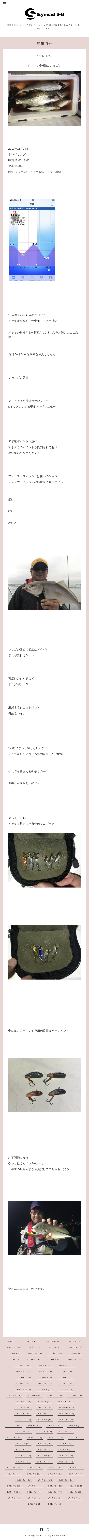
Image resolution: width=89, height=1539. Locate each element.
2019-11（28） (56, 1467)
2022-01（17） (66, 1419)
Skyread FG (37, 1535)
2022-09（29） (23, 1407)
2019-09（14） (14, 1474)
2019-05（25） (24, 1480)
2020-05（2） (66, 1455)
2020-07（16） (24, 1455)
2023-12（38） (45, 1377)
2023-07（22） (24, 1389)
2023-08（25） (66, 1383)
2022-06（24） (23, 1413)
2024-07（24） (23, 1365)
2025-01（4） (55, 1353)
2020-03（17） (45, 1461)
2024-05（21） (67, 1365)
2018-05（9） (35, 1498)
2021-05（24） (14, 1437)
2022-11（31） (45, 1401)
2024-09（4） (54, 1359)
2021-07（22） (45, 1431)
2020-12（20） (45, 1443)
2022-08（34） (45, 1407)
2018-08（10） (55, 1492)
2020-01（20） (15, 1467)
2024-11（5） (14, 1359)
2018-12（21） (55, 1486)
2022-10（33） (66, 1401)
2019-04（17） (45, 1480)
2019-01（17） (35, 1486)
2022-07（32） (67, 1407)
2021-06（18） (66, 1431)
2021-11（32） (34, 1425)
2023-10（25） (23, 1383)
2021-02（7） (76, 1437)
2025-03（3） (15, 1353)
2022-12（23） (24, 1401)
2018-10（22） (14, 1492)
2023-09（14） (45, 1383)
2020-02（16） (66, 1461)
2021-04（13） (35, 1437)
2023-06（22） (46, 1389)
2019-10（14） (76, 1467)
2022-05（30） (45, 1413)
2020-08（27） (66, 1449)
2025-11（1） (14, 1341)
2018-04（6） (55, 1498)
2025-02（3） (35, 1353)
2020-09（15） (45, 1449)
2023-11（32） (66, 1377)
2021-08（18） (24, 1431)
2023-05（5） (66, 1389)
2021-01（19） (24, 1443)
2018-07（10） (76, 1492)
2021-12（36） (14, 1425)
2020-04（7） (23, 1461)
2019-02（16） (15, 1486)
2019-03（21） (66, 1480)
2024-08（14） (75, 1359)
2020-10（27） (23, 1449)
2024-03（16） (45, 1371)
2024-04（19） (24, 1371)
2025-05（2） (55, 1347)
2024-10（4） (34, 1359)
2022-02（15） (45, 1419)
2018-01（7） (55, 1504)
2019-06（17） (76, 1474)
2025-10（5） (34, 1341)
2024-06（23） (45, 1365)
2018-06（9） (15, 1498)
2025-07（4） (14, 1347)
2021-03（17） (56, 1437)
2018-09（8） (34, 1492)
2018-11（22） (75, 1486)
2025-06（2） (34, 1347)
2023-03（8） (35, 1395)
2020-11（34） (66, 1443)
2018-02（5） (35, 1504)
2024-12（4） (75, 1353)
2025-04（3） (75, 1347)
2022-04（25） (67, 1413)
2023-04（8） (14, 1395)
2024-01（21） (24, 1377)
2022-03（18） (24, 1419)
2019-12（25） (35, 1467)
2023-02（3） (55, 1395)
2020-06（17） (45, 1455)
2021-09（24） (76, 1425)
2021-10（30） (55, 1425)
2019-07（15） (55, 1474)
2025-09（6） (54, 1341)
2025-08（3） (74, 1341)
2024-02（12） (66, 1371)
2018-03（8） (75, 1498)
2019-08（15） (35, 1474)
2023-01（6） (76, 1395)
